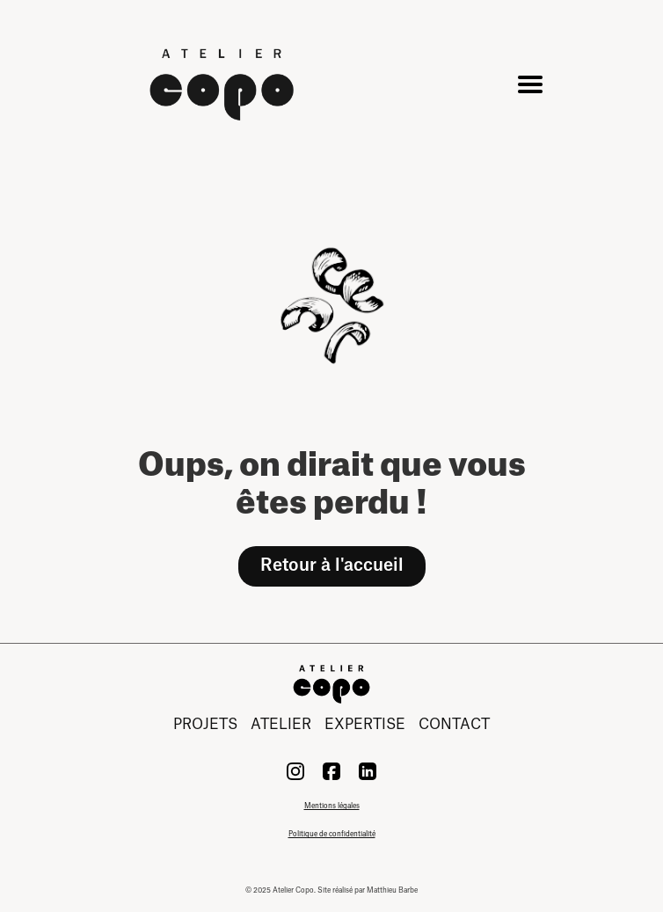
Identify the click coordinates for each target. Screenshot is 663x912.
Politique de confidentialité (331, 834)
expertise (364, 725)
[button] (526, 84)
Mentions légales (332, 806)
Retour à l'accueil (332, 565)
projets (205, 725)
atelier (281, 725)
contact (454, 725)
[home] (224, 84)
